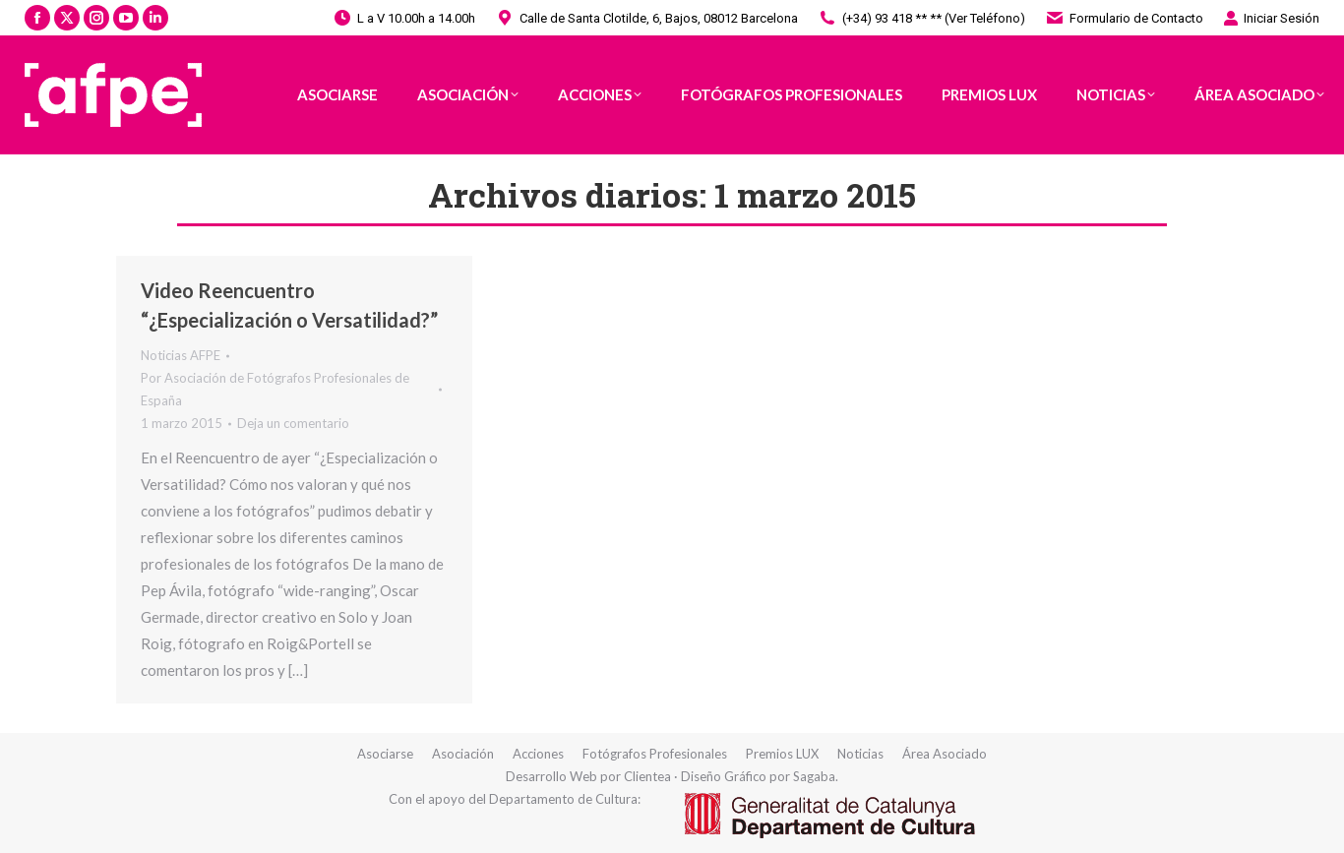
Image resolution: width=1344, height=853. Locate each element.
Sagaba (814, 776)
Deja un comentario (293, 423)
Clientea (647, 776)
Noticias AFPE (180, 355)
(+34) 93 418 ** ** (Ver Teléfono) (921, 18)
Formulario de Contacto (1124, 18)
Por (275, 389)
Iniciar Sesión (1271, 18)
